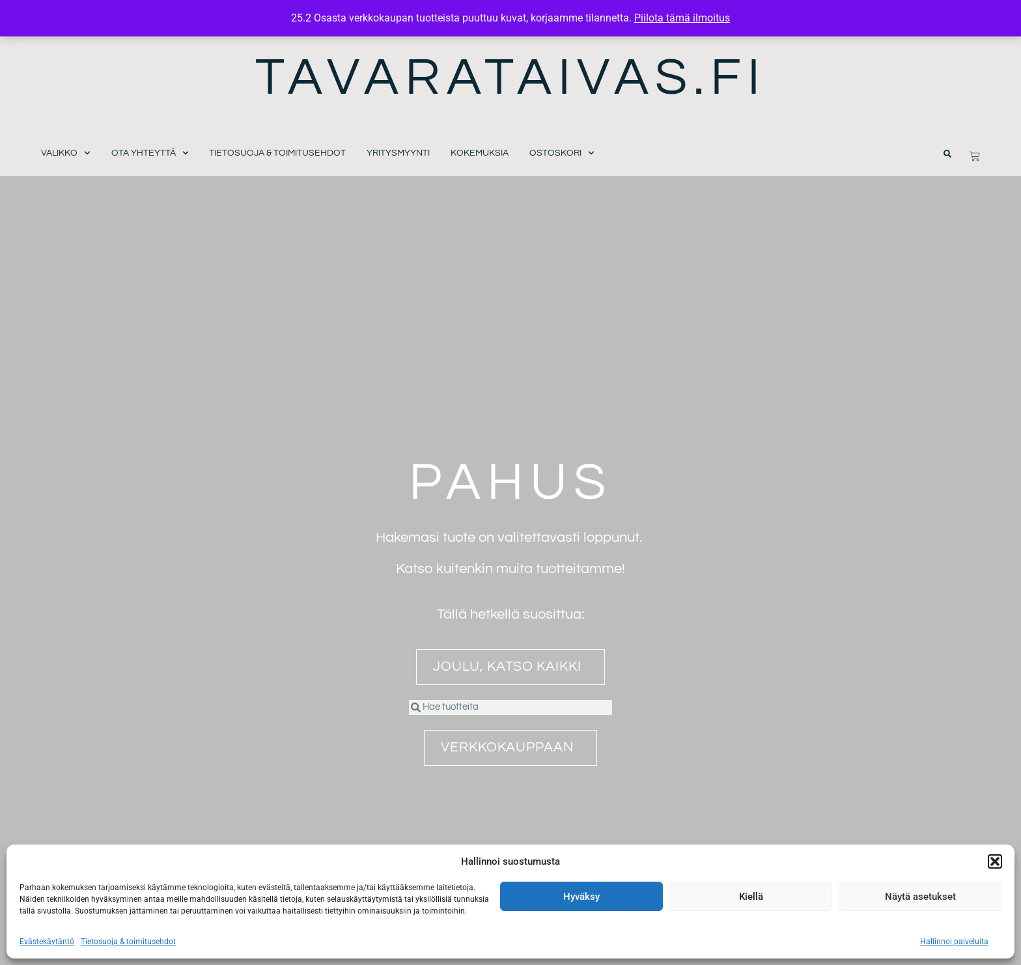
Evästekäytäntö (47, 941)
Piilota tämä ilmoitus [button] (682, 18)
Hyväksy (581, 896)
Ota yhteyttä (150, 153)
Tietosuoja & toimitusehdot (128, 941)
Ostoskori (561, 153)
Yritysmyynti (398, 153)
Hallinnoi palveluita (954, 941)
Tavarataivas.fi (510, 78)
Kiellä (751, 896)
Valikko (66, 153)
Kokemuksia (480, 153)
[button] (994, 861)
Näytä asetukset (920, 896)
